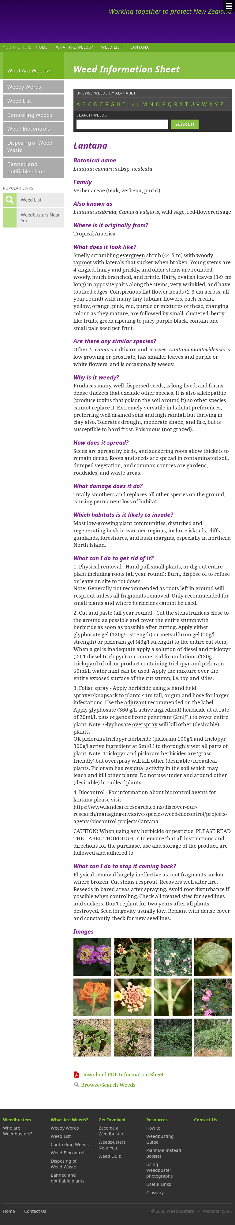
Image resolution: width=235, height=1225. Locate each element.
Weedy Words (24, 86)
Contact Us (205, 1120)
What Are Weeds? (74, 47)
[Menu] (229, 6)
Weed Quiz (110, 1156)
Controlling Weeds (29, 114)
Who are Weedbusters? (17, 1131)
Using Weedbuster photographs (159, 1170)
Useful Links (158, 1184)
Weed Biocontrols (28, 128)
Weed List (111, 47)
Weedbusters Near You (112, 1145)
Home (42, 47)
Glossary (155, 1192)
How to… (155, 1128)
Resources (157, 1120)
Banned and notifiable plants (27, 168)
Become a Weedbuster (111, 1131)
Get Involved (112, 1120)
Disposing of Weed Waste (29, 146)
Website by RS (217, 1211)
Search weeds (91, 115)
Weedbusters (48, 21)
